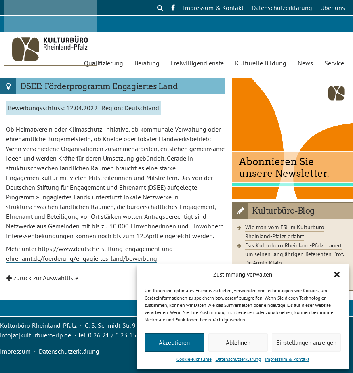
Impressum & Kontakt (287, 359)
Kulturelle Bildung (260, 63)
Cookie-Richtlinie (194, 359)
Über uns (332, 8)
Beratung (147, 63)
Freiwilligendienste (197, 63)
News (305, 63)
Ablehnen (238, 342)
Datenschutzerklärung (238, 359)
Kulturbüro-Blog (283, 211)
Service (334, 63)
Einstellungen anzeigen (306, 342)
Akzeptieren (174, 342)
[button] (337, 274)
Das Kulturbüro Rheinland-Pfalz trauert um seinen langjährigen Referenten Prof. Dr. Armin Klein (294, 253)
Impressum (15, 351)
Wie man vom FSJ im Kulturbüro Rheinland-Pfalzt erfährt (284, 231)
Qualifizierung (103, 63)
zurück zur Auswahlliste (42, 278)
